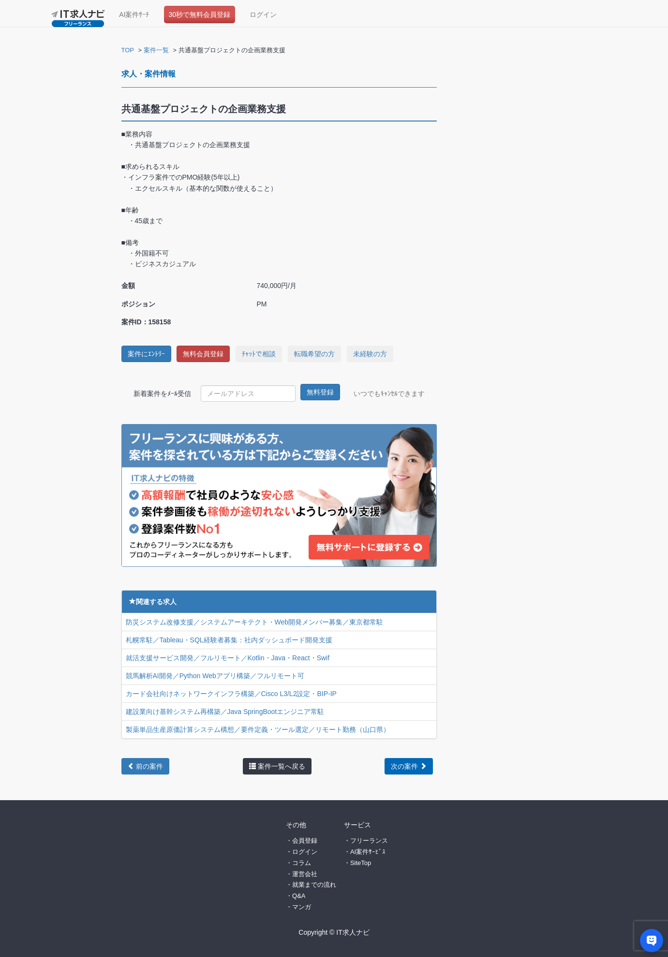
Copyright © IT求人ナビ (333, 932)
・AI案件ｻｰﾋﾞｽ (365, 851)
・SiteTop (357, 862)
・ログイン (301, 851)
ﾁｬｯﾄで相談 (259, 354)
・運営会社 (301, 873)
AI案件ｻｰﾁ (134, 14)
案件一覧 (156, 50)
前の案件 (145, 766)
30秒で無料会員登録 (200, 14)
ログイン (263, 14)
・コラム (298, 862)
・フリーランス (366, 840)
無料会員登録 (203, 354)
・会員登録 (301, 840)
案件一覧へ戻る (277, 766)
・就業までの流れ (311, 884)
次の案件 (409, 766)
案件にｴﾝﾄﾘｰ (146, 354)
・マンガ (298, 906)
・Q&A (295, 895)
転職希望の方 (314, 354)
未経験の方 (370, 354)
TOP (127, 50)
